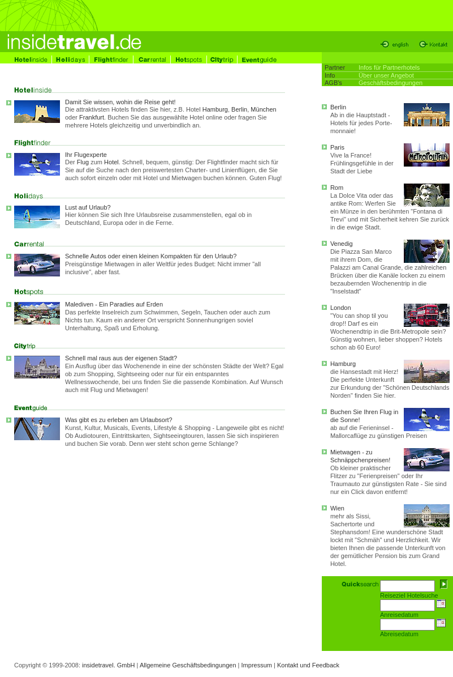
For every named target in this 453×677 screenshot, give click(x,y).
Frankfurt (91, 117)
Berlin (239, 109)
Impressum (256, 665)
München (263, 109)
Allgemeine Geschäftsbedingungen (188, 665)
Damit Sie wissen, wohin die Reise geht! (120, 102)
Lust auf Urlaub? (88, 207)
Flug (83, 162)
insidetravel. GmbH (108, 665)
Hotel (111, 162)
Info (330, 75)
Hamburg (215, 109)
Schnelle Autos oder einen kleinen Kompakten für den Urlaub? (175, 264)
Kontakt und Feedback (308, 665)
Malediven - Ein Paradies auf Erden (114, 304)
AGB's (333, 82)
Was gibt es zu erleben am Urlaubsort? (118, 419)
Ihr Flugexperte (86, 154)
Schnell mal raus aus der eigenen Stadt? (121, 358)
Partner (335, 67)
